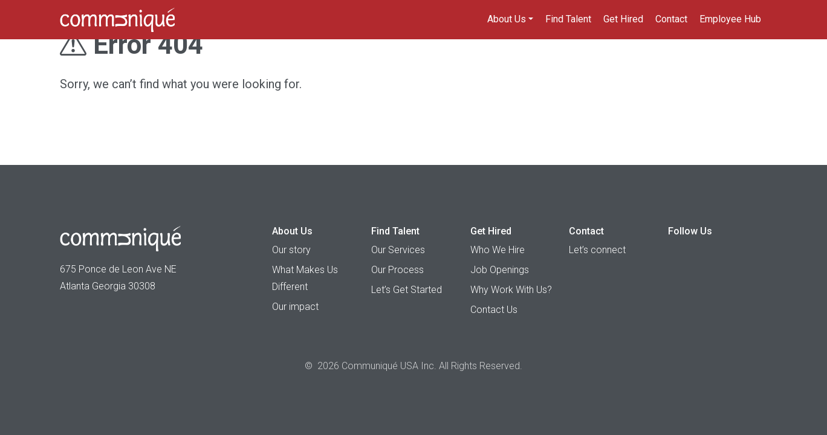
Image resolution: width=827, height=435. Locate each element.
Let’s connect (597, 250)
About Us (506, 19)
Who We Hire (497, 250)
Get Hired (623, 19)
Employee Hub (730, 19)
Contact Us (493, 309)
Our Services (398, 250)
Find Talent (568, 19)
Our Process (397, 270)
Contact (671, 19)
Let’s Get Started (406, 289)
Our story (291, 250)
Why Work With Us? (511, 289)
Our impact (295, 306)
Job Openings (499, 270)
